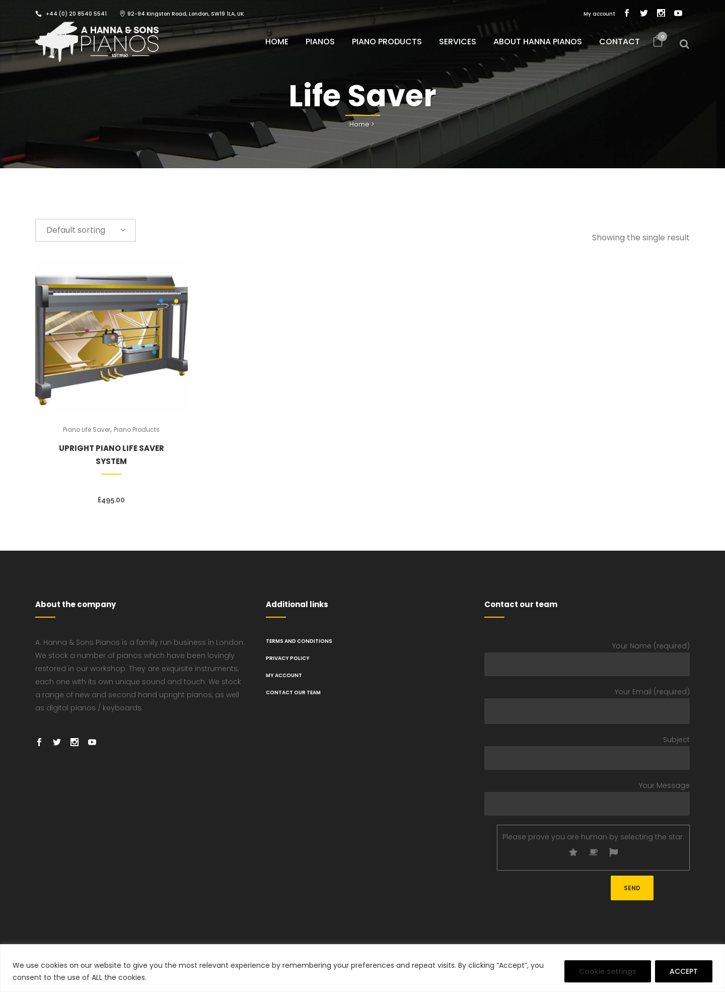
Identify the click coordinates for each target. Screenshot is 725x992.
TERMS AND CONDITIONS (299, 641)
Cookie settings (607, 971)
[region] (362, 968)
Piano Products (137, 429)
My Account (284, 675)
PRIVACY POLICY (288, 658)
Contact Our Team (293, 692)
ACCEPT (684, 971)
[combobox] (85, 230)
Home (359, 124)
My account (599, 14)
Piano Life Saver (86, 429)
